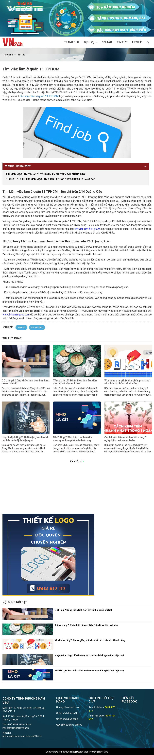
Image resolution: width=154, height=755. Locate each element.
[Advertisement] (77, 491)
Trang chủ (71, 42)
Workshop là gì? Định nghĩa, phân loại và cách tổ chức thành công (127, 382)
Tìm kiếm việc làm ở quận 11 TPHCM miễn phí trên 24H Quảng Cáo (45, 174)
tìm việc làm (37, 327)
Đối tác (107, 42)
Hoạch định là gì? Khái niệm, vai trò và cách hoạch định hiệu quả (25, 439)
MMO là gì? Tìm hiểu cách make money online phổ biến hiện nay (72, 439)
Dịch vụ (90, 42)
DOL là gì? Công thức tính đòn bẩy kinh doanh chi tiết (25, 382)
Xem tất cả (76, 461)
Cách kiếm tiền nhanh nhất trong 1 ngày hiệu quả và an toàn (125, 439)
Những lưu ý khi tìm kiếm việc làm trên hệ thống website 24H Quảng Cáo (50, 179)
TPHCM (21, 327)
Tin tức (122, 42)
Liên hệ (137, 42)
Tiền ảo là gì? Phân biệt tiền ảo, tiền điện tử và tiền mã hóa (75, 382)
